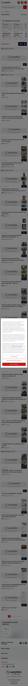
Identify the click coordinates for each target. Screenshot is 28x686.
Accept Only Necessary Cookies (14, 360)
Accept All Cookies (14, 364)
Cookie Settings (14, 356)
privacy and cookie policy (17, 346)
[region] (14, 343)
